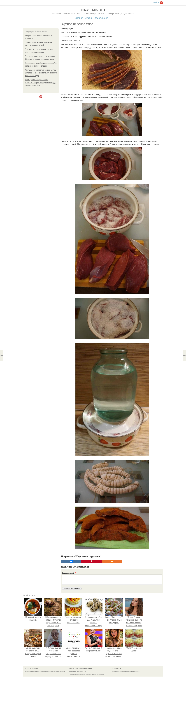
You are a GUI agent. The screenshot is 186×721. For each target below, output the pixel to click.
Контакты (71, 668)
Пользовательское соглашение (83, 668)
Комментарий (69, 573)
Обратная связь (116, 668)
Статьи (88, 18)
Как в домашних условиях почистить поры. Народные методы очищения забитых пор (40, 82)
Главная (78, 18)
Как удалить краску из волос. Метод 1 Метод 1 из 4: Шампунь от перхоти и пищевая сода (41, 73)
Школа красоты (93, 10)
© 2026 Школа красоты (31, 668)
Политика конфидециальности (77, 671)
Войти (156, 2)
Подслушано (101, 18)
